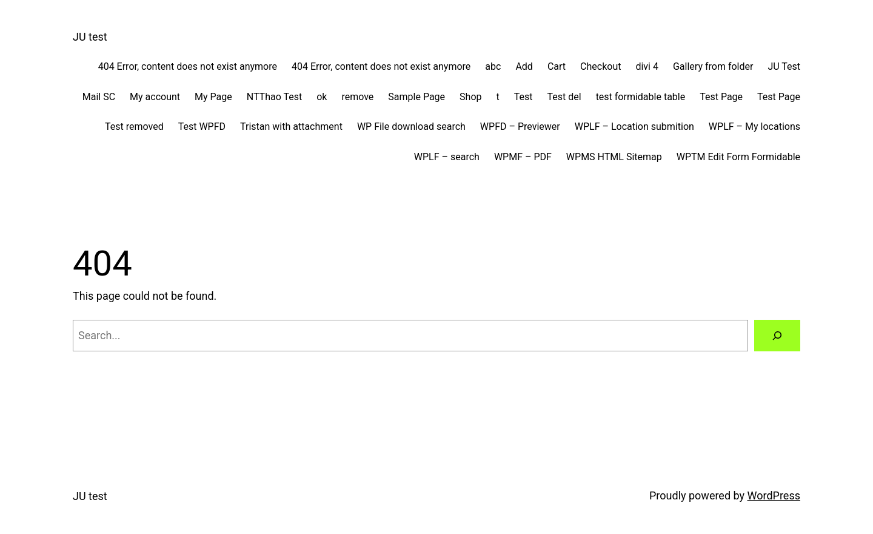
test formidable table (641, 97)
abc (493, 66)
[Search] (777, 335)
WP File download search (411, 126)
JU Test (784, 66)
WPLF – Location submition (634, 126)
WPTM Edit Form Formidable (738, 157)
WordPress (774, 495)
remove (357, 97)
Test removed (134, 126)
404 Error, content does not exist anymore (187, 66)
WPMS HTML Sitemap (614, 157)
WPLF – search (447, 157)
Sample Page (416, 97)
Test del (564, 97)
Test (523, 97)
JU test (90, 36)
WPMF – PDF (523, 157)
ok (321, 97)
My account (155, 97)
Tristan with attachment (291, 126)
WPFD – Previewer (520, 126)
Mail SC (98, 97)
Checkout (600, 66)
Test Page (721, 97)
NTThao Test (274, 97)
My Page (213, 97)
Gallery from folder (713, 66)
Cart (556, 66)
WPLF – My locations (754, 126)
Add (523, 66)
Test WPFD (202, 126)
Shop (470, 97)
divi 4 (646, 66)
